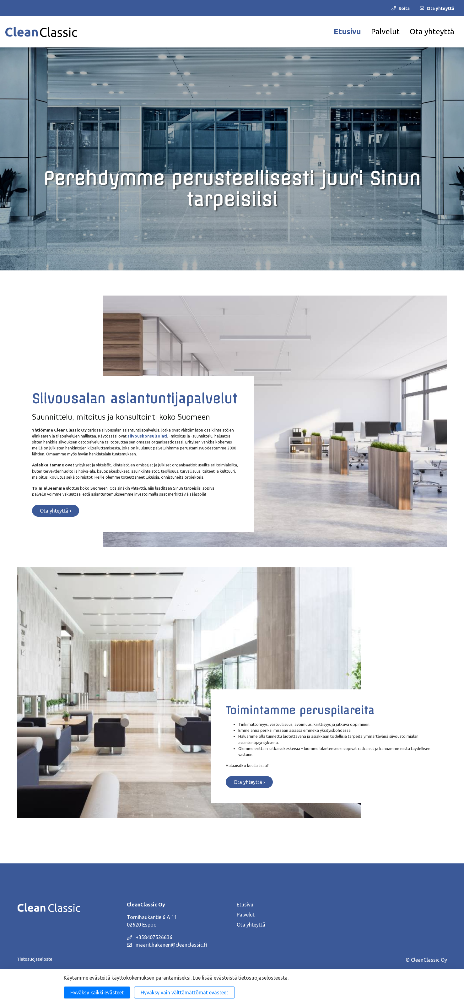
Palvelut (385, 31)
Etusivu (347, 31)
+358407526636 (149, 937)
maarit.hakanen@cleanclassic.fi (167, 945)
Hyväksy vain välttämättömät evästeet (184, 992)
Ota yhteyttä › (55, 511)
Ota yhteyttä (432, 31)
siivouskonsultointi (147, 436)
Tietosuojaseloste (34, 959)
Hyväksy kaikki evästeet (97, 992)
